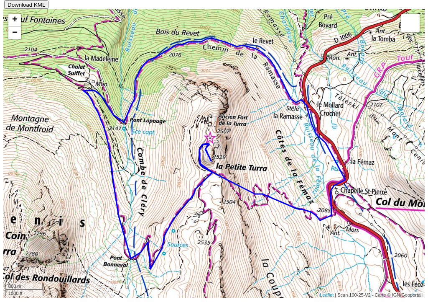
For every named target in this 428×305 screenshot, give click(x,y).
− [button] (15, 33)
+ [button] (15, 20)
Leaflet (327, 294)
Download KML (26, 5)
